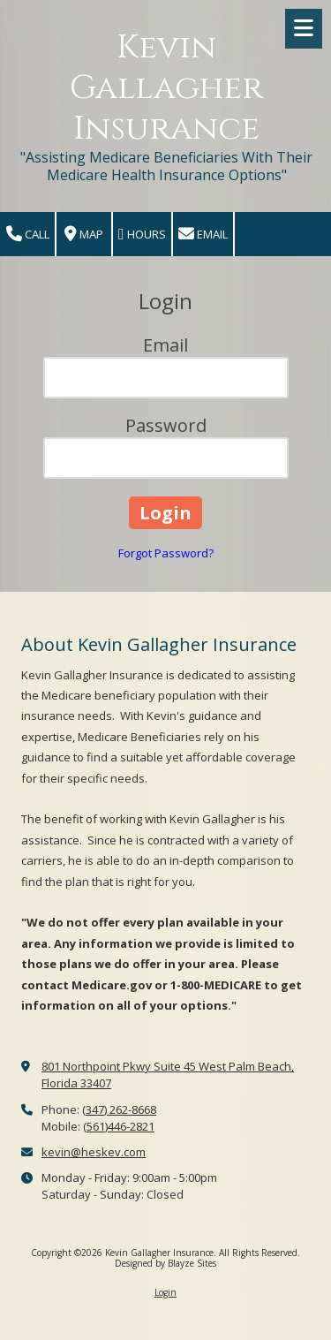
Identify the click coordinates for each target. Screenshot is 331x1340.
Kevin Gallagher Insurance (166, 88)
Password (166, 425)
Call (27, 234)
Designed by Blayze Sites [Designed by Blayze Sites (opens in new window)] (165, 1263)
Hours (142, 234)
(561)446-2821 (118, 1126)
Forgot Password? (166, 553)
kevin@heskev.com (93, 1152)
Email (203, 234)
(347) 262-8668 (119, 1109)
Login (165, 1292)
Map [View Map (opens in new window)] (83, 234)
